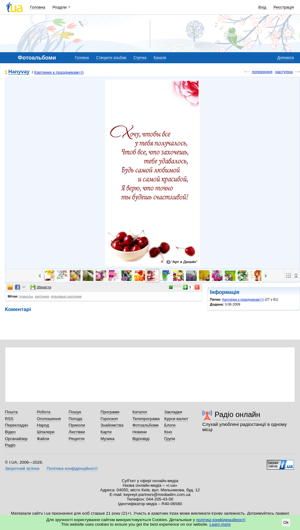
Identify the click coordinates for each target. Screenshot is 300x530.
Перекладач (16, 425)
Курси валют (176, 418)
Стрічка (139, 58)
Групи (169, 438)
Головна (37, 7)
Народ (43, 425)
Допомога (285, 58)
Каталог (140, 412)
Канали (160, 58)
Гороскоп (109, 418)
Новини (139, 432)
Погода (75, 418)
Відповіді (141, 438)
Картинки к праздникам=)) (59, 72)
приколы (26, 296)
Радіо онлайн (237, 414)
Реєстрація (284, 7)
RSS (9, 418)
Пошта (11, 412)
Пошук (75, 412)
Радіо (10, 445)
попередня (262, 71)
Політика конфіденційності (72, 468)
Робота (43, 412)
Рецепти (77, 438)
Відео (10, 432)
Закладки (173, 412)
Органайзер (16, 438)
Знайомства (112, 425)
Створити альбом (111, 58)
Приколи (77, 425)
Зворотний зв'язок (22, 468)
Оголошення (49, 418)
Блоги (170, 425)
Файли (43, 438)
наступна (284, 71)
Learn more (220, 524)
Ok (286, 522)
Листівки (77, 432)
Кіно (168, 432)
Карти (106, 432)
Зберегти (40, 287)
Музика (107, 438)
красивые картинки (66, 296)
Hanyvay (19, 72)
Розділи (60, 7)
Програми (110, 412)
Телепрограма (146, 418)
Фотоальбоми (145, 425)
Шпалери (45, 432)
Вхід (262, 7)
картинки (42, 296)
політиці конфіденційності (220, 519)
